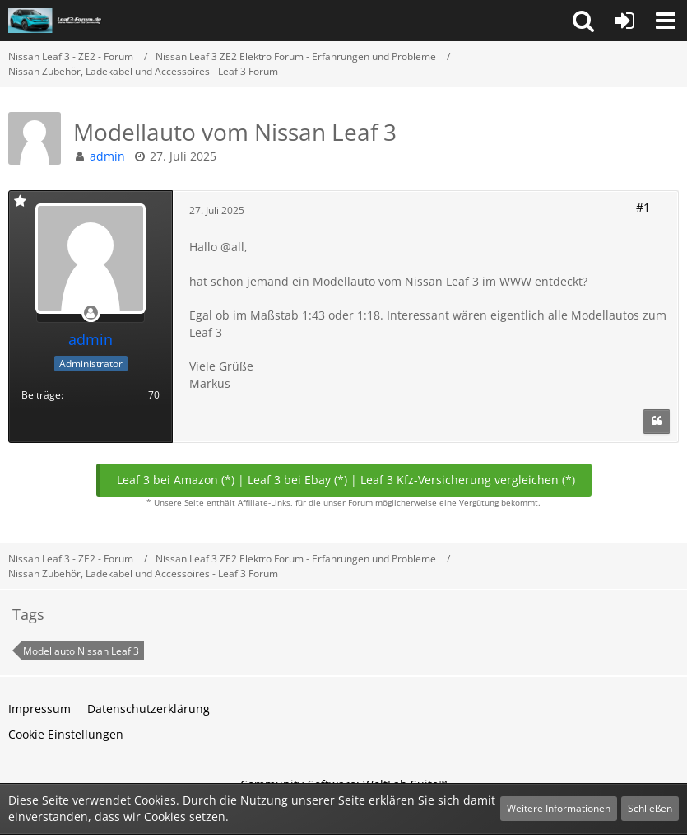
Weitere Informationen (558, 808)
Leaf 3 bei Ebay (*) (297, 479)
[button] (583, 20)
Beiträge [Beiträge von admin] (41, 395)
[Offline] (90, 313)
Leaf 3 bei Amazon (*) (175, 479)
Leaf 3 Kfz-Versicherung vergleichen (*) (467, 479)
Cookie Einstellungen (65, 734)
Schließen (650, 808)
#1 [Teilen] (643, 207)
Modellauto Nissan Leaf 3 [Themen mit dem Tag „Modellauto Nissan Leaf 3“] (81, 651)
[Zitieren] (656, 421)
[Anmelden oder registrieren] (624, 20)
